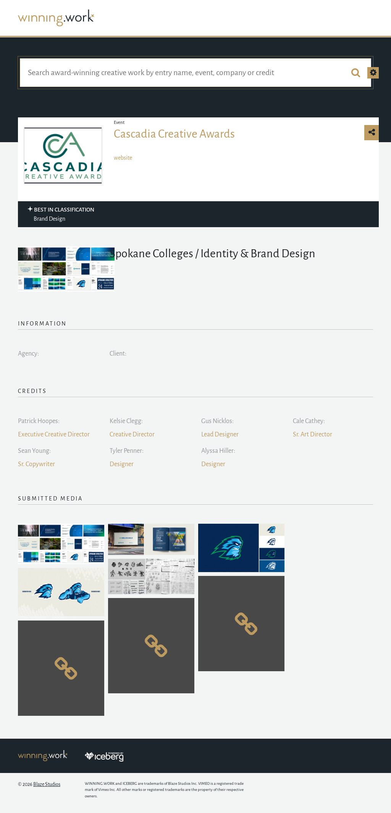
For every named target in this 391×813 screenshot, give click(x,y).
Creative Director (132, 434)
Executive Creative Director (54, 434)
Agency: (28, 353)
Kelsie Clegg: (126, 421)
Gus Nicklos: (217, 421)
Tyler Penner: (127, 450)
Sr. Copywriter (36, 464)
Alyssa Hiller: (218, 450)
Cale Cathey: (309, 421)
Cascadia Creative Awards (174, 134)
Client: (118, 353)
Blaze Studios (46, 784)
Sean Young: (34, 450)
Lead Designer (220, 434)
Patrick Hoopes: (39, 421)
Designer (122, 464)
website (123, 158)
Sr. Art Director (312, 434)
